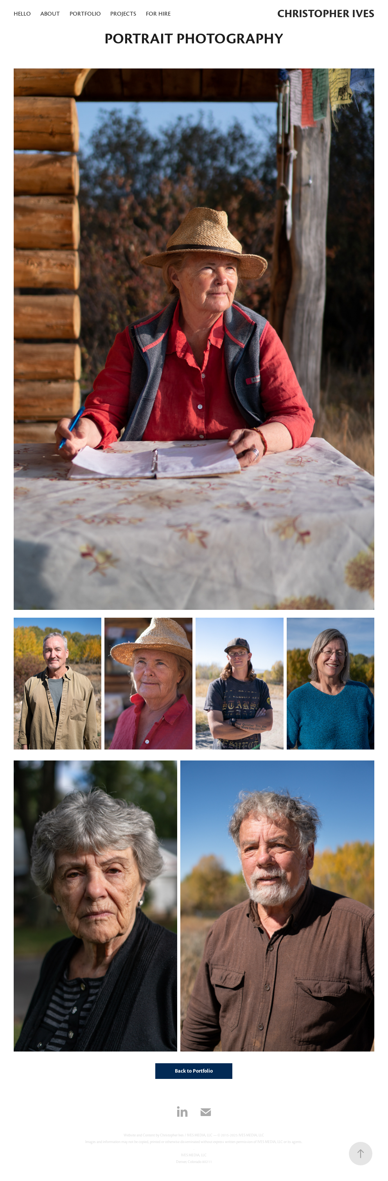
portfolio (85, 13)
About (50, 13)
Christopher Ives (325, 14)
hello (22, 13)
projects (123, 13)
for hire (158, 13)
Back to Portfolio (194, 1071)
